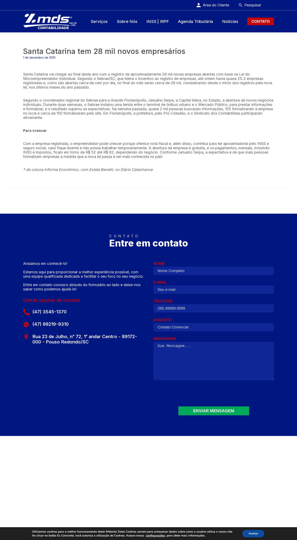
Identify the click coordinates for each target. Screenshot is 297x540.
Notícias (230, 21)
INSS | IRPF (157, 21)
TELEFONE (213, 307)
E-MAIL (213, 288)
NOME (213, 270)
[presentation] (213, 396)
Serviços (99, 21)
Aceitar (253, 533)
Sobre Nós (127, 21)
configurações (155, 535)
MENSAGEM (213, 360)
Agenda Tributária (195, 21)
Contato (260, 21)
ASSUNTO (213, 326)
